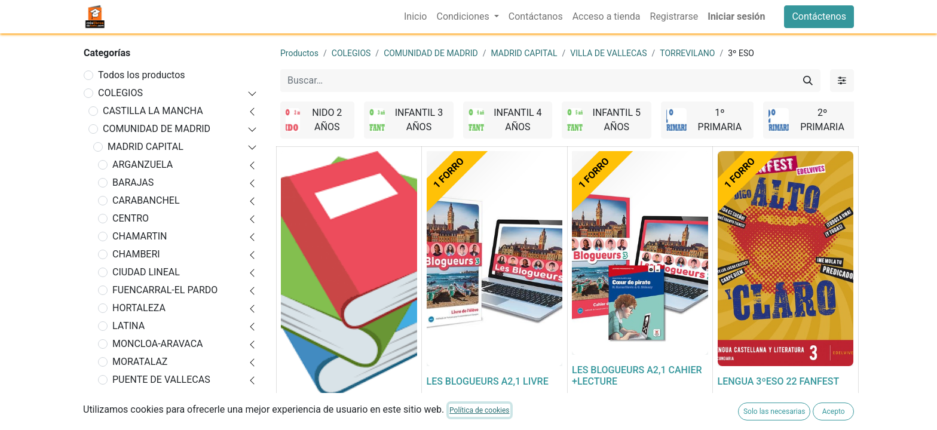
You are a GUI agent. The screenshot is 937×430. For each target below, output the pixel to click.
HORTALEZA (139, 308)
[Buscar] (807, 80)
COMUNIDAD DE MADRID (156, 128)
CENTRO (130, 218)
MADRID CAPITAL (145, 146)
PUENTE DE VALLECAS (161, 379)
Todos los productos (141, 75)
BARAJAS (133, 182)
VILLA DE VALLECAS (608, 53)
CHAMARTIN (139, 236)
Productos (299, 53)
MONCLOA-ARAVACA (157, 343)
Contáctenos (819, 16)
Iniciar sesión (736, 16)
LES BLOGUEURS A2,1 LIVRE (488, 381)
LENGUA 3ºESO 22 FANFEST (779, 381)
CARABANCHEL (146, 200)
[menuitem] (415, 17)
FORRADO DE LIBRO (324, 411)
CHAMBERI (136, 254)
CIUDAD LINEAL (146, 272)
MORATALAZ (139, 361)
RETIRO (128, 397)
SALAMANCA (141, 415)
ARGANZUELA (142, 164)
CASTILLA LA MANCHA (153, 110)
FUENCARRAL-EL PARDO (165, 290)
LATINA (128, 325)
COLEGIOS (120, 93)
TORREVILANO (687, 53)
